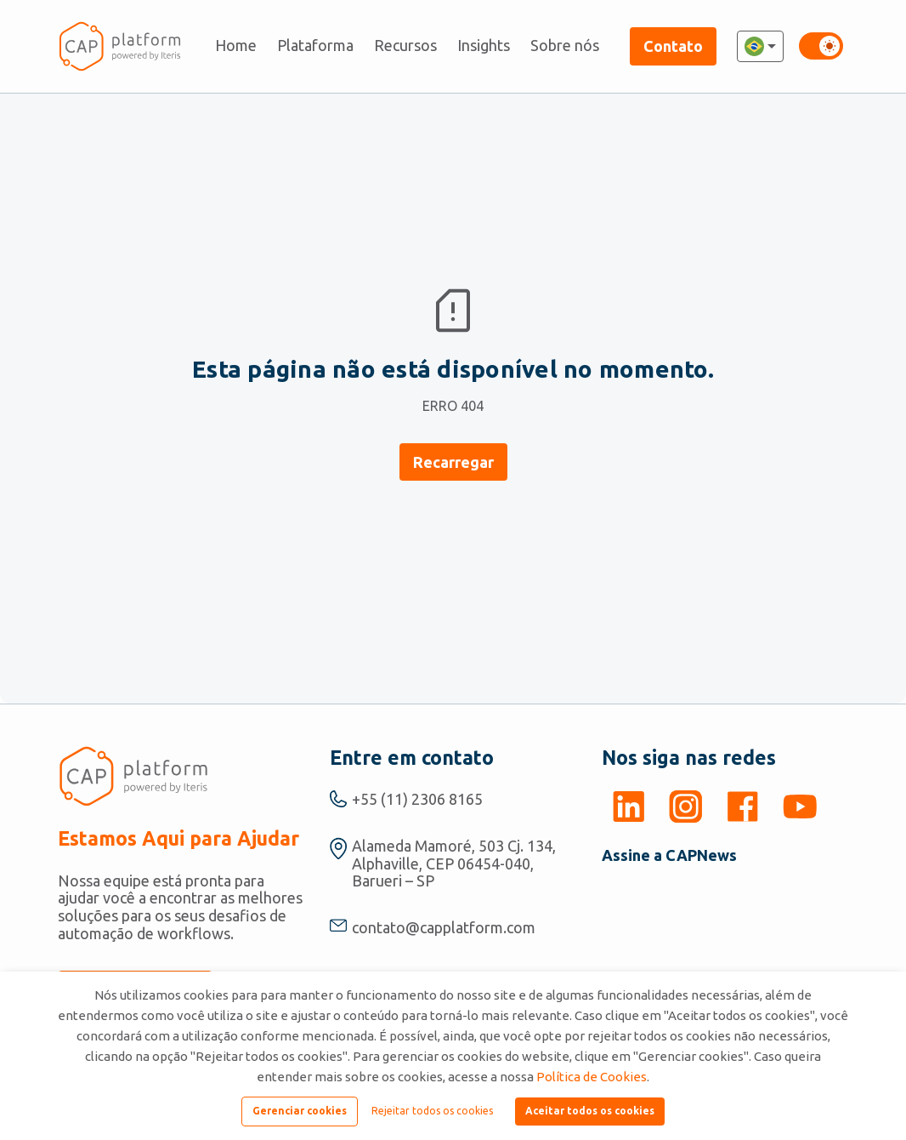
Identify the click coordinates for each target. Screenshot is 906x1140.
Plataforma (315, 45)
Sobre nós (564, 45)
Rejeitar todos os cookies (432, 1110)
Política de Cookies (591, 1076)
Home (236, 45)
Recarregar (453, 461)
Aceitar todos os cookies (589, 1110)
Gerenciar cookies (299, 1110)
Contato (673, 45)
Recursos (405, 45)
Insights (483, 45)
